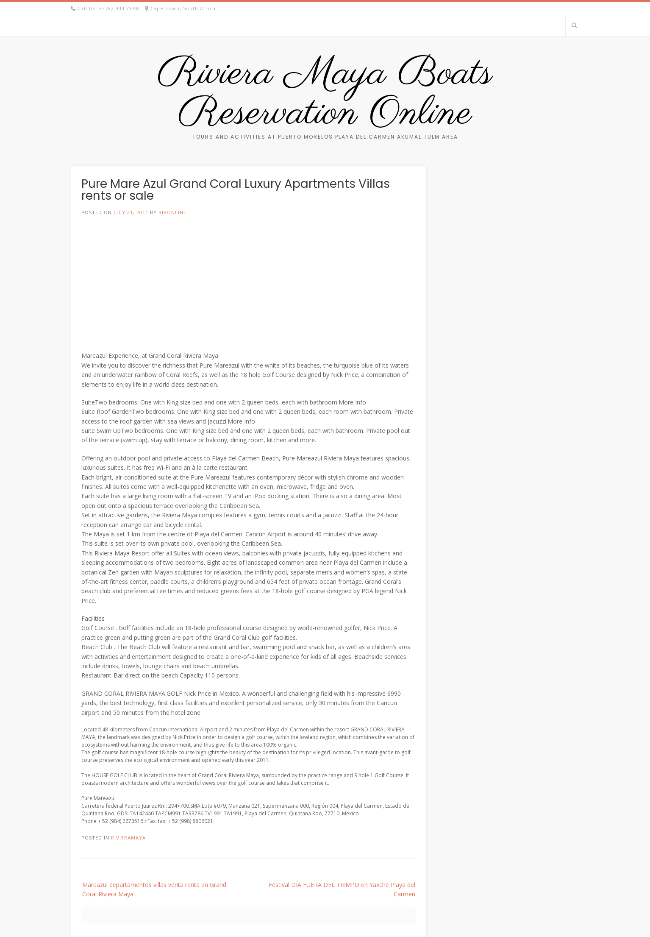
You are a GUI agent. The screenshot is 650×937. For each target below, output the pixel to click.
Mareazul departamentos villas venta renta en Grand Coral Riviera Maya (154, 889)
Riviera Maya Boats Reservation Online (325, 94)
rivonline (172, 212)
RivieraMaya (128, 837)
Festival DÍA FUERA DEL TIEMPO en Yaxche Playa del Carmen (342, 889)
